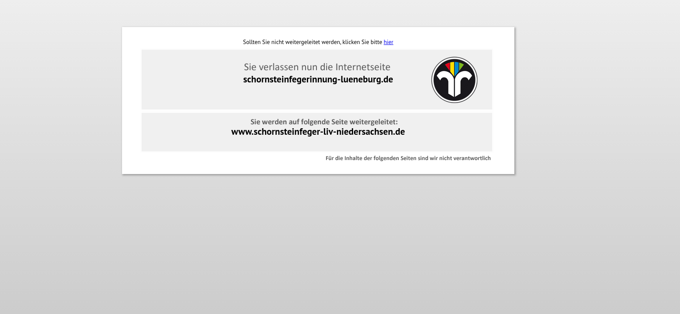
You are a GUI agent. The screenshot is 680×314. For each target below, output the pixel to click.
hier (388, 42)
